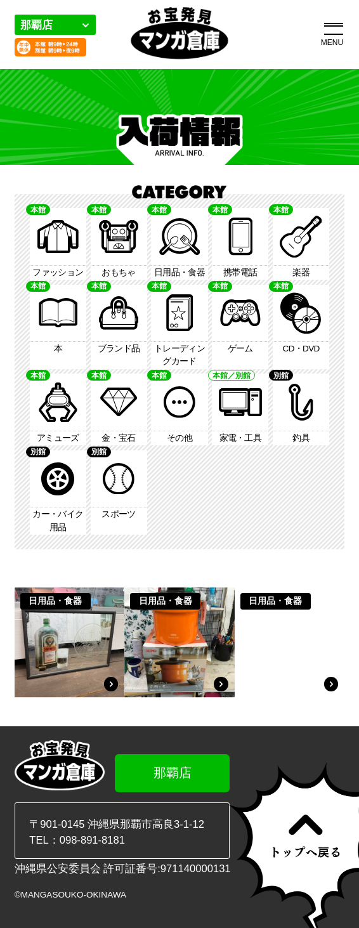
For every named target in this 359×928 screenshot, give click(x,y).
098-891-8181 (92, 840)
